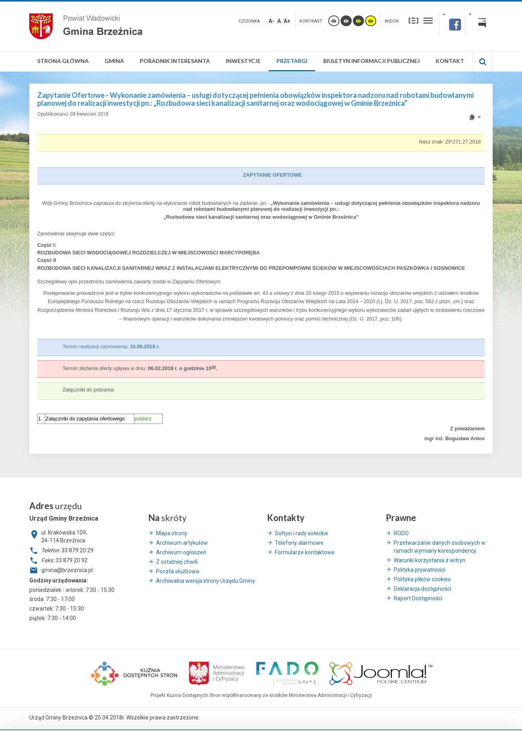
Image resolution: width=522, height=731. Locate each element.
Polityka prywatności (419, 570)
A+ (287, 21)
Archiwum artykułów (182, 543)
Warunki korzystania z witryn (429, 560)
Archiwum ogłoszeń (181, 552)
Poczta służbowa (177, 571)
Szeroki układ (428, 20)
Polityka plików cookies (422, 579)
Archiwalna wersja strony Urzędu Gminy (205, 581)
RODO (401, 533)
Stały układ (413, 20)
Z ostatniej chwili (177, 562)
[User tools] (475, 117)
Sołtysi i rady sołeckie (301, 533)
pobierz (143, 419)
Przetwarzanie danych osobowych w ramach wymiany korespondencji (440, 547)
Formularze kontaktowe (305, 552)
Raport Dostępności (418, 598)
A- (271, 21)
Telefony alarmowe (299, 543)
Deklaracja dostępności (422, 589)
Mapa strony (171, 533)
